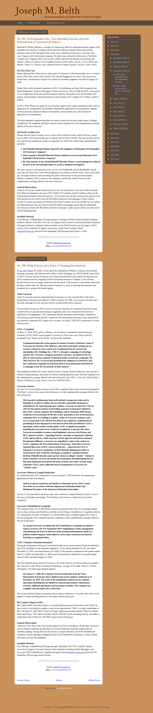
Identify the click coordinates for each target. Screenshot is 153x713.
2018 (113, 138)
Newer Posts (23, 680)
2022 (113, 46)
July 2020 (117, 103)
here (71, 617)
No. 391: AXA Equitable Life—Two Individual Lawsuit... (121, 78)
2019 (113, 134)
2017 (113, 142)
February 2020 (119, 124)
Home (59, 680)
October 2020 (119, 66)
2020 (113, 54)
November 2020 (120, 62)
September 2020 (120, 71)
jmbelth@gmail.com (25, 231)
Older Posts (94, 680)
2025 (113, 42)
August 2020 (118, 99)
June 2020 (117, 107)
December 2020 (120, 58)
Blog (20, 23)
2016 (113, 146)
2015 (113, 150)
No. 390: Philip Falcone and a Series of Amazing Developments (51, 265)
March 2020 (118, 120)
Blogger (106, 707)
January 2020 (119, 128)
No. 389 (22, 271)
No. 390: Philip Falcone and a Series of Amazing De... (121, 90)
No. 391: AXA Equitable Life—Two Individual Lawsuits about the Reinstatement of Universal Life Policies (53, 40)
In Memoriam (34, 23)
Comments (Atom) (64, 688)
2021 (113, 50)
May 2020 (117, 111)
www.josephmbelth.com (61, 246)
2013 (113, 159)
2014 (113, 155)
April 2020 (118, 116)
